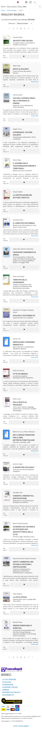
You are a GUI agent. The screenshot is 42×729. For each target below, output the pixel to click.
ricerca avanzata (11, 10)
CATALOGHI (6, 682)
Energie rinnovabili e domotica (22, 627)
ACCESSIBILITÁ (8, 695)
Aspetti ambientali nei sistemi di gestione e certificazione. (23, 564)
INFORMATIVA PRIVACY (11, 692)
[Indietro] (9, 28)
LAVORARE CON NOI (10, 687)
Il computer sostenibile (24, 223)
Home (3, 10)
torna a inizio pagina (21, 726)
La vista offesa (20, 597)
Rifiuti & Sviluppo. (21, 69)
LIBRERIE (5, 690)
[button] (17, 2)
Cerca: (3, 7)
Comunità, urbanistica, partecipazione (23, 497)
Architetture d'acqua (23, 41)
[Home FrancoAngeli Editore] (8, 2)
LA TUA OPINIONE (9, 679)
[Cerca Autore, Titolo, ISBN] (22, 6)
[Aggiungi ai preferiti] (24, 56)
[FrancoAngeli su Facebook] (2, 675)
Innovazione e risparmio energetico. (24, 343)
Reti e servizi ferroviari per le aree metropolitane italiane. (24, 437)
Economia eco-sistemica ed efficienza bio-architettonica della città (24, 531)
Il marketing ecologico (23, 467)
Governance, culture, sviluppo (23, 133)
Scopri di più (34, 81)
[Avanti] (32, 28)
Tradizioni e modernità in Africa (24, 253)
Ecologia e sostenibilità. (24, 316)
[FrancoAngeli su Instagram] (7, 675)
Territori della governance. (20, 281)
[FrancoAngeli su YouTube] (10, 675)
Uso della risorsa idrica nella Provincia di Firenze (24, 100)
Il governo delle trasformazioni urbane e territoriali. (24, 165)
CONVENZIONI (7, 685)
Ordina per (11, 23)
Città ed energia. (20, 374)
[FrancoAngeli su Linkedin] (5, 675)
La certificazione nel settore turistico (22, 196)
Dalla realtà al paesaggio (20, 403)
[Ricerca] (40, 6)
